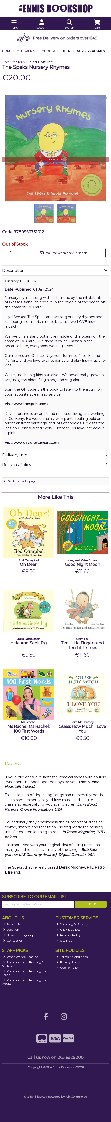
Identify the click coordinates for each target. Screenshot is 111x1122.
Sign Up (91, 904)
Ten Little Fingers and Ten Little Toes (82, 645)
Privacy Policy (68, 962)
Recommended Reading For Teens (24, 972)
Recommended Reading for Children (24, 963)
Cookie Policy (67, 967)
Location (11, 929)
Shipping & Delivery (72, 924)
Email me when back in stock (63, 253)
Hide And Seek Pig (28, 643)
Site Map (64, 940)
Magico (40, 1096)
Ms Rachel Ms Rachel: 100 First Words (28, 729)
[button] (104, 99)
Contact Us (13, 940)
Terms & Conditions (72, 957)
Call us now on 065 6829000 (55, 1057)
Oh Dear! (28, 564)
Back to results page (22, 481)
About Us (11, 924)
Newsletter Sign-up (18, 935)
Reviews (13, 763)
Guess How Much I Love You (82, 729)
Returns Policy (68, 935)
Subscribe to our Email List (34, 896)
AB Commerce (76, 1096)
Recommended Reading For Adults (24, 981)
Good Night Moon (82, 564)
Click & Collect (68, 929)
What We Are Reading (21, 957)
